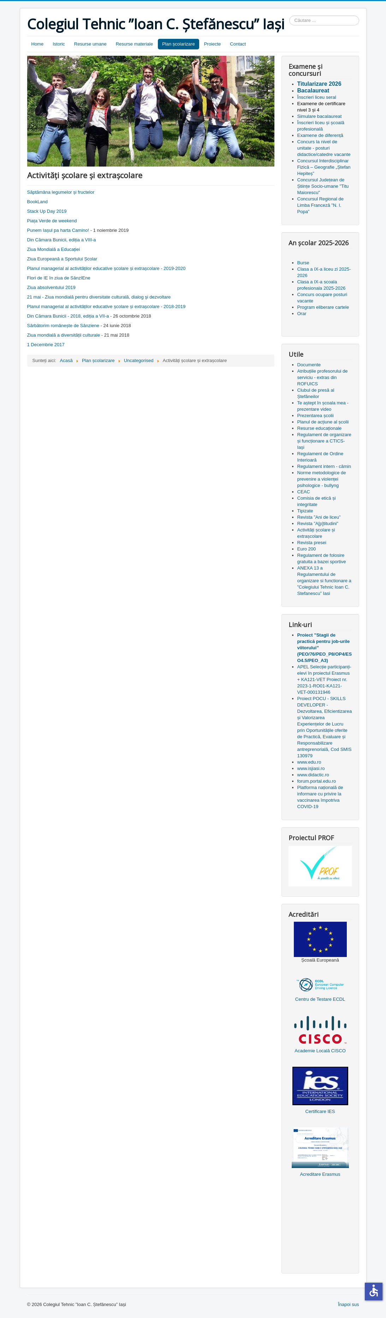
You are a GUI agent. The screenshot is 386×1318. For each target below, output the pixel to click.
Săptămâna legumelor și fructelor (61, 192)
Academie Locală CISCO (320, 1050)
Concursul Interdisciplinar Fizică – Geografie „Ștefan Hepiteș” (324, 167)
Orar (302, 313)
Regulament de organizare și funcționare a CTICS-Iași (324, 441)
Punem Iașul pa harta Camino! (58, 230)
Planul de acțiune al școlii (323, 422)
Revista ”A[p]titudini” (317, 523)
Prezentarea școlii (315, 415)
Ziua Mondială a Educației (53, 249)
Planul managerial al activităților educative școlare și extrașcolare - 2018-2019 (106, 306)
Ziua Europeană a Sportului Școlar (62, 258)
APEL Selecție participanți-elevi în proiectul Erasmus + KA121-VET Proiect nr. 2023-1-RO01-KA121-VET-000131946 (324, 679)
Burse (303, 262)
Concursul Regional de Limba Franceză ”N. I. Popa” (320, 205)
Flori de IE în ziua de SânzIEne (58, 278)
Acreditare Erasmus (320, 1174)
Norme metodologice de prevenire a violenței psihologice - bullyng (321, 479)
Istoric (59, 44)
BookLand (37, 201)
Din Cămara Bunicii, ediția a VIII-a (61, 239)
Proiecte (212, 44)
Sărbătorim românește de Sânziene (63, 325)
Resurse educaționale (319, 428)
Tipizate (305, 510)
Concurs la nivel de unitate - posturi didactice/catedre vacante (324, 148)
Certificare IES (320, 1111)
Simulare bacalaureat (319, 116)
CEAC (303, 491)
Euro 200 (306, 549)
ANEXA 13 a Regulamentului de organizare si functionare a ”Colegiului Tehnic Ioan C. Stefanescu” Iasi (324, 580)
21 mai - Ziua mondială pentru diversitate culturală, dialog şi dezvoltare (99, 297)
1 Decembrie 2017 (46, 344)
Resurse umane (90, 44)
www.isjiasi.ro (311, 768)
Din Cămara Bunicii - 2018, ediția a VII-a (68, 316)
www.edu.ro (309, 762)
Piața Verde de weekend (52, 220)
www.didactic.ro (313, 774)
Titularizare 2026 (319, 84)
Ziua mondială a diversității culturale (63, 335)
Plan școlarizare (178, 44)
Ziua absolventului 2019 (51, 287)
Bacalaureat (313, 91)
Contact (238, 44)
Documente (309, 364)
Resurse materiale (134, 44)
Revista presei (311, 542)
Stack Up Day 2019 (47, 211)
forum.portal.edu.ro (316, 781)
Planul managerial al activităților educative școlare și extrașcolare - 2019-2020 (106, 268)
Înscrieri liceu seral (316, 97)
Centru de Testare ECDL (320, 999)
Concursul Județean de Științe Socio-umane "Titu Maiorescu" (323, 186)
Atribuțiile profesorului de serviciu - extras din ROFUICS (322, 377)
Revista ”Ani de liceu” (319, 517)
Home (37, 44)
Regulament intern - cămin (324, 466)
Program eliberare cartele (323, 307)
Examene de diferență (320, 135)
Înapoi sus (348, 1304)
